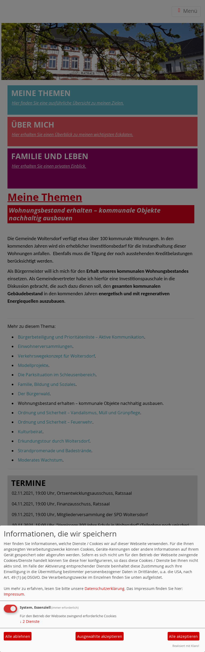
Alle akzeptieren (183, 636)
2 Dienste (30, 621)
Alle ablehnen (17, 636)
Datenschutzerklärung (104, 588)
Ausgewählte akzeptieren (99, 636)
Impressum (14, 594)
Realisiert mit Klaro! (185, 646)
